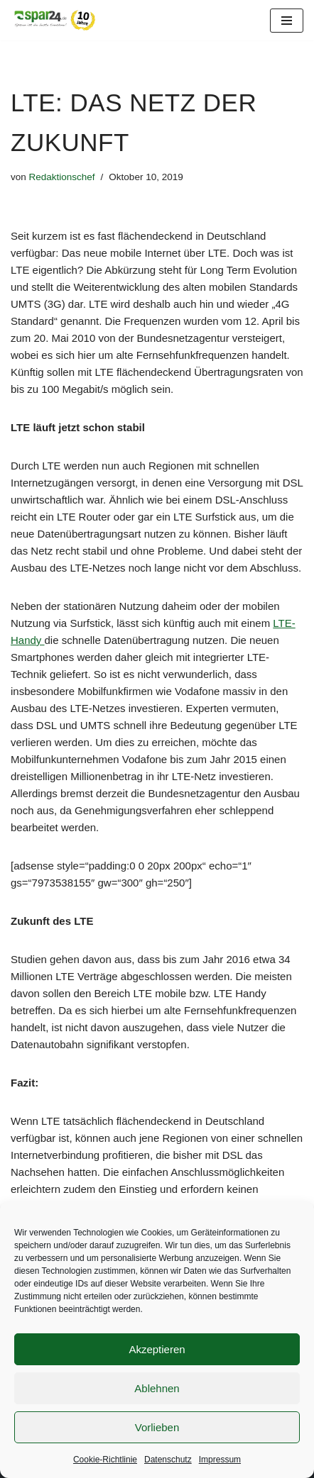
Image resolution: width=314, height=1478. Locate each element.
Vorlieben (157, 1427)
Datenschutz (168, 1460)
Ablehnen (156, 1388)
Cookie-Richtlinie (105, 1460)
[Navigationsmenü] (286, 21)
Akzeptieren (157, 1349)
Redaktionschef (62, 177)
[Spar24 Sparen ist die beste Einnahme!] (53, 20)
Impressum (220, 1460)
